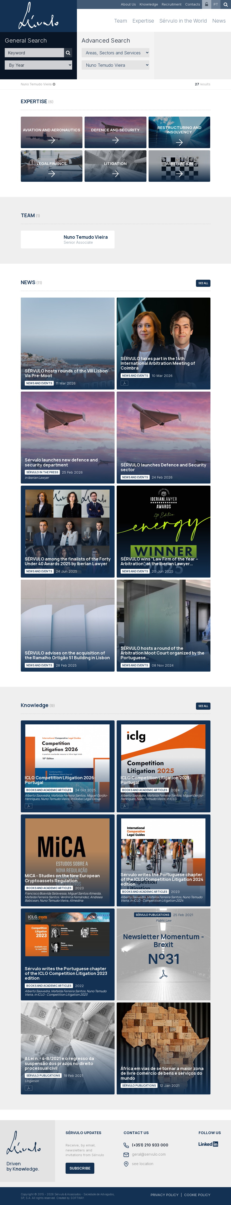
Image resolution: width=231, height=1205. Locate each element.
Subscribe (80, 1168)
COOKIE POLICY (197, 1195)
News (219, 21)
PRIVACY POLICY (165, 1195)
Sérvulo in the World (183, 21)
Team (120, 21)
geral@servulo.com (145, 1154)
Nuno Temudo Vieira (36, 84)
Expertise (143, 21)
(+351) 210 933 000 (146, 1145)
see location (138, 1164)
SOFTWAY (77, 1197)
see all (203, 283)
